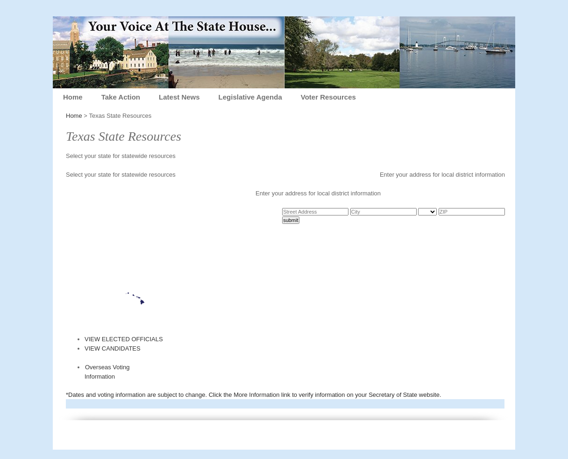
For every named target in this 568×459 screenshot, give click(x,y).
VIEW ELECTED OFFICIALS (124, 339)
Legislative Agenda (250, 97)
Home (73, 97)
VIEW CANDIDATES (113, 348)
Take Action (120, 97)
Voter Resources (328, 97)
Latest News (179, 97)
